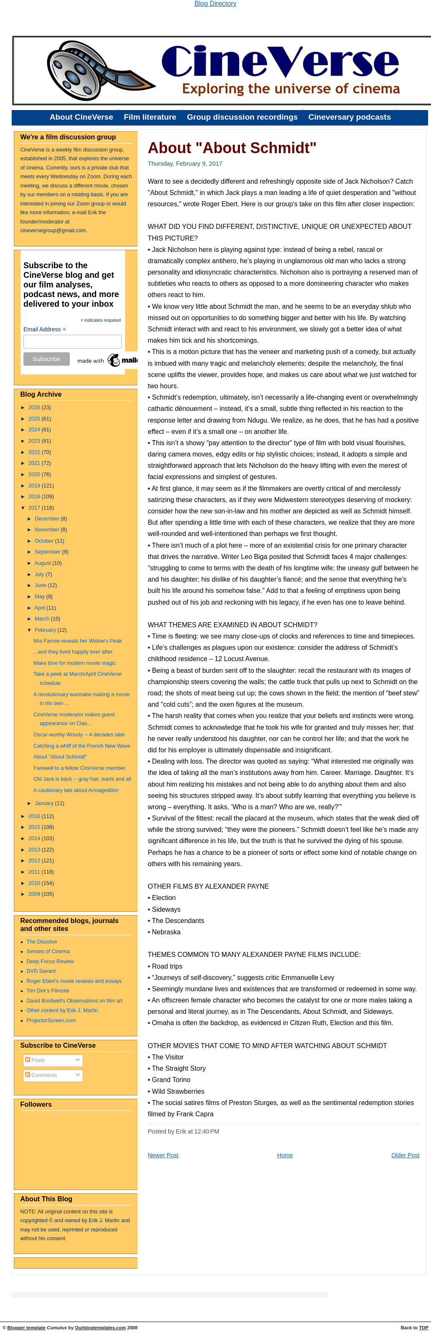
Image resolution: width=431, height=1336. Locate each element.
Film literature (150, 117)
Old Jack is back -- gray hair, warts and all (82, 779)
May (40, 597)
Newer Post (163, 1155)
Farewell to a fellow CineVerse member (79, 768)
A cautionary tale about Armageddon (76, 790)
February (46, 630)
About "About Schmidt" (60, 757)
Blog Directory (215, 3)
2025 (35, 419)
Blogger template (27, 1327)
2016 (35, 816)
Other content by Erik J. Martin (62, 1010)
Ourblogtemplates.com (100, 1327)
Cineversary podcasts (350, 117)
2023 (35, 441)
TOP (423, 1327)
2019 (35, 486)
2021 (35, 463)
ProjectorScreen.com (51, 1020)
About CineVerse (81, 117)
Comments (41, 1075)
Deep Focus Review (50, 961)
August (43, 563)
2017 (35, 508)
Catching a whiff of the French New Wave (81, 746)
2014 (35, 838)
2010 (35, 883)
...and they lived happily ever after (72, 652)
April (40, 608)
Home (285, 1155)
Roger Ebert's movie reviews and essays (74, 981)
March (43, 619)
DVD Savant (41, 971)
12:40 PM (206, 1131)
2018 (35, 497)
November (48, 530)
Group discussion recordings (242, 117)
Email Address (44, 329)
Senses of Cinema (48, 951)
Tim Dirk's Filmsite (48, 991)
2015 (35, 827)
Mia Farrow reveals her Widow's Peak (77, 641)
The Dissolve (42, 942)
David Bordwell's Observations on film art (75, 1001)
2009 (35, 894)
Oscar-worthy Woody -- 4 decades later (79, 735)
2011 (35, 872)
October (45, 541)
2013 (35, 850)
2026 (35, 407)
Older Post (405, 1155)
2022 (35, 452)
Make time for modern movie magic (74, 663)
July (40, 574)
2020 (35, 474)
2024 (35, 430)
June (41, 585)
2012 (35, 861)
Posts (35, 1060)
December (48, 519)
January (45, 803)
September (48, 552)
